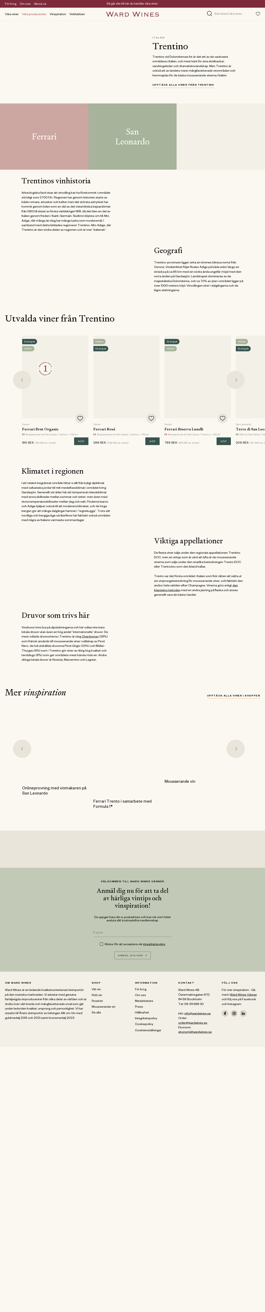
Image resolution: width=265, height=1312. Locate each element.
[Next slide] (235, 380)
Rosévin (97, 1001)
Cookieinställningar (148, 1030)
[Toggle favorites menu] (258, 14)
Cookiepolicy (144, 1024)
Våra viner (12, 14)
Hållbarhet (142, 1013)
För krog (10, 4)
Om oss (25, 4)
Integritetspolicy (146, 1018)
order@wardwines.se (192, 1023)
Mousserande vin (103, 1007)
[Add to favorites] (80, 418)
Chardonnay (90, 637)
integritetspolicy (154, 944)
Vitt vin (96, 990)
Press (139, 1007)
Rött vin (97, 995)
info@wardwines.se (197, 1014)
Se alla (96, 1013)
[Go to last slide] (22, 380)
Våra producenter (34, 14)
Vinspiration (58, 14)
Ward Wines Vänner (243, 995)
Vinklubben (77, 14)
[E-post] (132, 933)
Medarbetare (144, 1001)
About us (40, 4)
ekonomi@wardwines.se (195, 1032)
